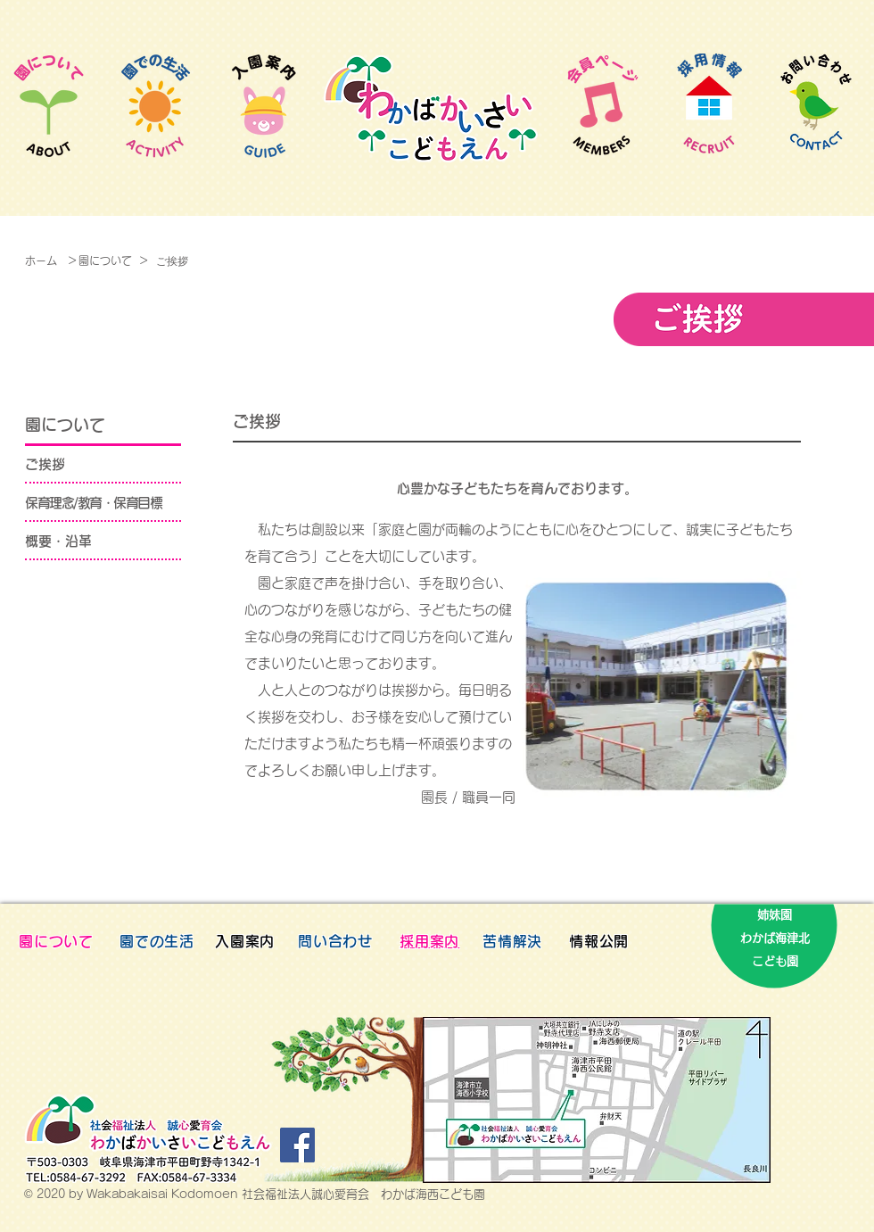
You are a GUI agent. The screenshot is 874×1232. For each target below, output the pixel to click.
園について (105, 260)
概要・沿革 (58, 541)
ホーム (41, 260)
